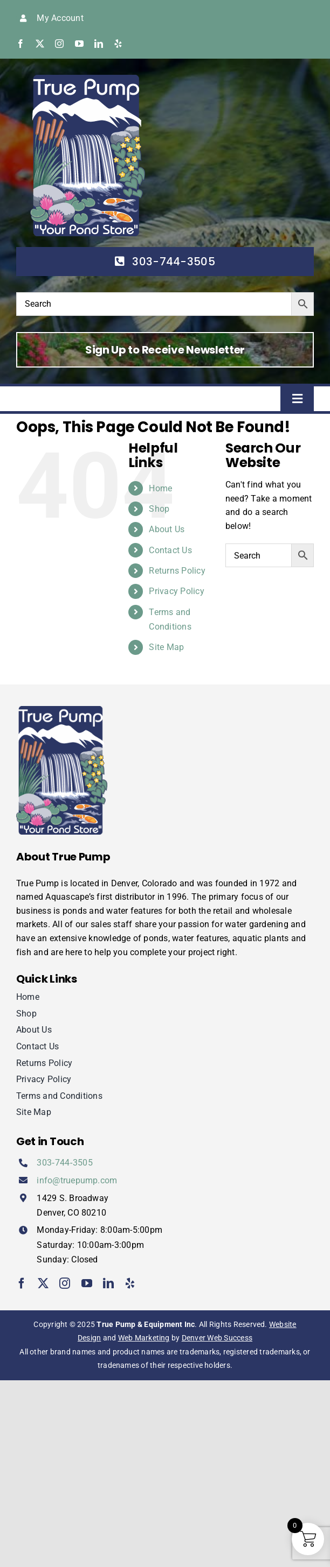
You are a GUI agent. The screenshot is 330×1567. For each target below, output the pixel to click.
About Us (166, 529)
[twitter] (40, 43)
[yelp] (118, 43)
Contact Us (170, 550)
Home (160, 488)
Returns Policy (177, 571)
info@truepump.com (77, 1180)
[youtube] (79, 43)
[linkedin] (98, 43)
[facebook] (20, 43)
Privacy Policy (176, 591)
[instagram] (59, 43)
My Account (60, 18)
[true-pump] (87, 79)
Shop (159, 509)
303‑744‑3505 (65, 1162)
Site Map (166, 647)
